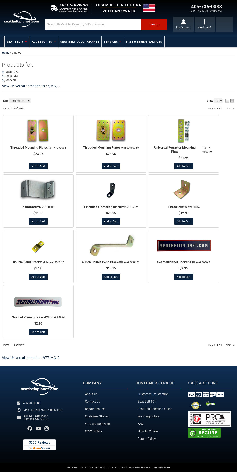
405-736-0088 (31, 403)
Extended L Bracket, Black (102, 207)
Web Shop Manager (160, 467)
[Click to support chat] (205, 24)
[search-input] (93, 24)
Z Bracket (29, 207)
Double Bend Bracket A (29, 262)
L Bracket (174, 207)
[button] (106, 24)
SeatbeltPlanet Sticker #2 (30, 317)
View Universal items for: (31, 86)
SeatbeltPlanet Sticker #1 (175, 262)
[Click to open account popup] (183, 24)
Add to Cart (38, 166)
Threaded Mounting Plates (29, 147)
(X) (3, 72)
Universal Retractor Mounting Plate (175, 150)
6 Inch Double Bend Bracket (101, 262)
